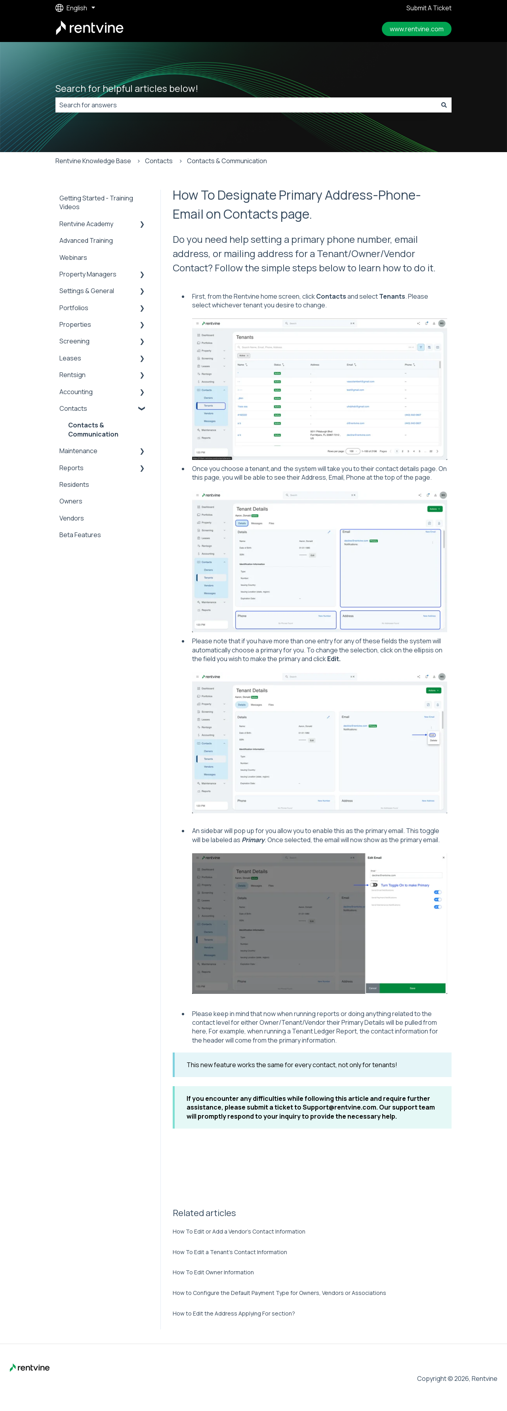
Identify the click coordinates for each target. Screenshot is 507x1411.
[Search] (444, 104)
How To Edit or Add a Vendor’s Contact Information (239, 1231)
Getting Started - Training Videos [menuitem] (96, 202)
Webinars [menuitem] (73, 257)
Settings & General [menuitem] (86, 290)
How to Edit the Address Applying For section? (234, 1313)
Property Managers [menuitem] (87, 274)
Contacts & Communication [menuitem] (93, 429)
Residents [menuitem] (74, 484)
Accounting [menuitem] (76, 391)
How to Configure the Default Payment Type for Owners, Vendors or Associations (279, 1293)
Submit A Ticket (429, 8)
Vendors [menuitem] (71, 518)
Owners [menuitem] (70, 501)
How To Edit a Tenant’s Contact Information (230, 1252)
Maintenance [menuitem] (78, 450)
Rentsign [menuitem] (72, 374)
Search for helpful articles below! (126, 88)
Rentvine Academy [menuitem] (86, 223)
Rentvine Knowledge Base (93, 160)
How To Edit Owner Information (213, 1272)
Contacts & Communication (227, 160)
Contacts (159, 160)
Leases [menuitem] (70, 358)
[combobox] (245, 104)
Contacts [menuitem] (73, 408)
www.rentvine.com (417, 29)
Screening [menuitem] (74, 341)
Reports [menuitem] (71, 467)
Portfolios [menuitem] (73, 307)
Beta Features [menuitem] (80, 534)
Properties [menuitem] (75, 324)
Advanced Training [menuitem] (86, 240)
